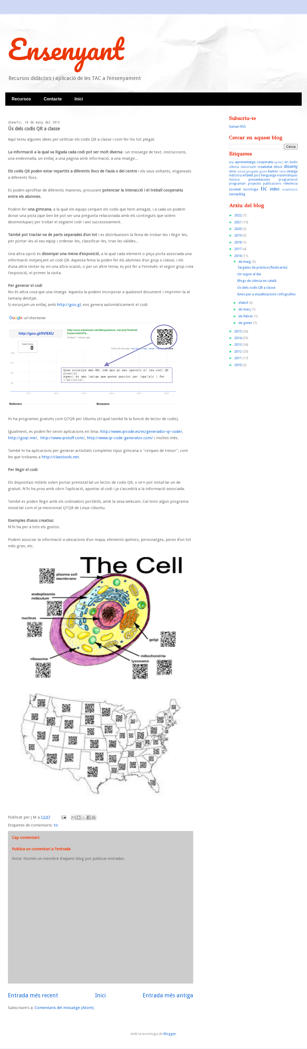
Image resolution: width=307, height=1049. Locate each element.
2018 (238, 242)
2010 (238, 365)
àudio (294, 162)
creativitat (265, 167)
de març (245, 309)
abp (231, 162)
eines (232, 171)
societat (235, 189)
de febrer (246, 316)
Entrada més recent (33, 995)
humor (273, 171)
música (234, 179)
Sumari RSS (237, 126)
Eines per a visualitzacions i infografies (266, 294)
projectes (254, 183)
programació (288, 179)
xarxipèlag (237, 194)
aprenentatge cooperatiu (254, 162)
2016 (238, 256)
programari (237, 183)
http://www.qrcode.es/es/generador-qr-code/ (141, 431)
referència (290, 183)
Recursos (21, 99)
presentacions (259, 179)
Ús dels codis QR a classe (256, 288)
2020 (238, 229)
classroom (248, 167)
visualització (290, 189)
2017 (238, 249)
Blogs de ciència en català (256, 281)
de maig (245, 262)
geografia (252, 171)
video (274, 189)
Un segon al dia (249, 274)
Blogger (170, 1034)
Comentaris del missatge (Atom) (64, 1007)
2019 (238, 235)
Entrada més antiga (168, 995)
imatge (292, 171)
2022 (238, 215)
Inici (78, 99)
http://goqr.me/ (22, 437)
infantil (248, 175)
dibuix (278, 167)
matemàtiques (287, 175)
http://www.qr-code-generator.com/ (120, 437)
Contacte (53, 99)
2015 (238, 331)
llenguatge (268, 175)
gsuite (263, 171)
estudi (241, 171)
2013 (238, 344)
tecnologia (250, 189)
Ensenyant (66, 49)
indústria (235, 175)
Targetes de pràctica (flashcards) (262, 267)
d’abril (243, 303)
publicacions (272, 183)
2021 (238, 222)
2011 (238, 358)
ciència (234, 167)
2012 (238, 351)
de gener (245, 323)
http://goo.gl (69, 304)
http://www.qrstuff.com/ (62, 437)
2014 (238, 338)
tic (56, 825)
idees (282, 171)
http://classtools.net (60, 457)
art (286, 162)
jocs (257, 175)
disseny (291, 166)
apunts (278, 162)
